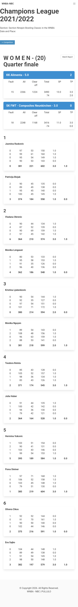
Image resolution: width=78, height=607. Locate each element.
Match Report (67, 57)
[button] (74, 3)
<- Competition (7, 42)
